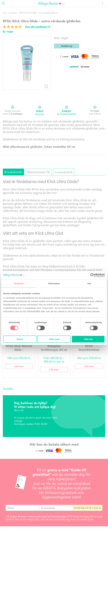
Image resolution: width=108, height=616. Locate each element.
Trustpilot (8, 388)
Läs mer (19, 366)
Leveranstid (66, 172)
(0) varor (99, 3)
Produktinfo (14, 172)
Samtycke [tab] (19, 283)
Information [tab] (54, 283)
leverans (39, 112)
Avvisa (19, 339)
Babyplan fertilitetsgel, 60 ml (54, 348)
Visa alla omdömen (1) (38, 26)
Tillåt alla (88, 339)
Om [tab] (89, 283)
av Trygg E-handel (66, 112)
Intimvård (13, 13)
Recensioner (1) (39, 172)
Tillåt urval (54, 339)
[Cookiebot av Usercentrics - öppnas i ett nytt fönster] (92, 275)
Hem (4, 13)
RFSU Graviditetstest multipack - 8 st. (89, 349)
